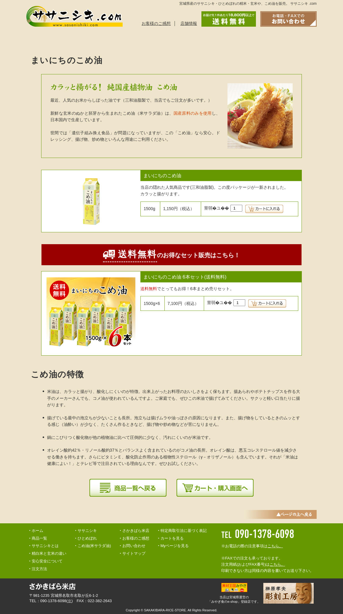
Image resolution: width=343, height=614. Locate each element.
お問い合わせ (272, 40)
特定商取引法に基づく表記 (184, 530)
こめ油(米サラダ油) (94, 545)
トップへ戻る (305, 40)
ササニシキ (87, 530)
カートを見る (172, 538)
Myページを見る (175, 545)
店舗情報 (188, 23)
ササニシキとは (49, 40)
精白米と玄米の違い (227, 40)
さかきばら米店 (135, 530)
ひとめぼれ (87, 538)
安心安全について (183, 40)
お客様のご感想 (156, 23)
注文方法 (39, 569)
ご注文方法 (138, 40)
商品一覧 (94, 40)
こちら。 (275, 546)
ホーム (37, 530)
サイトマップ (133, 553)
